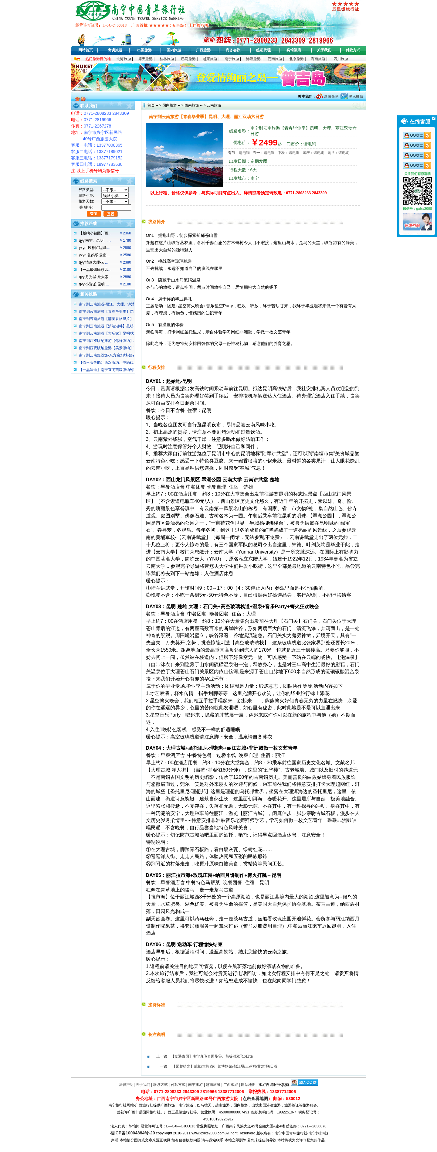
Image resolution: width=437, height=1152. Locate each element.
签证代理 (263, 50)
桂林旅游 (167, 59)
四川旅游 (341, 59)
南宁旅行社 (318, 1133)
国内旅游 (174, 50)
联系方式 (160, 1084)
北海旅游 (124, 59)
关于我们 (324, 50)
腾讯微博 (355, 96)
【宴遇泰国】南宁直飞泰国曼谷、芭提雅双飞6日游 (212, 1056)
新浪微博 (330, 96)
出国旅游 (144, 50)
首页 (151, 105)
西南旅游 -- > (195, 105)
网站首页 (85, 50)
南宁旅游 (232, 59)
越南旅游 (213, 1084)
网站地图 (248, 1084)
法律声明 (126, 1084)
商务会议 (233, 50)
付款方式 (353, 50)
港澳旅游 (253, 59)
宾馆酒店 (293, 50)
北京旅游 (296, 59)
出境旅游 (115, 50)
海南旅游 (318, 59)
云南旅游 (275, 59)
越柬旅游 (210, 59)
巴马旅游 (188, 59)
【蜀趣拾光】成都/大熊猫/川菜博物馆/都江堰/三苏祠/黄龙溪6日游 (224, 1066)
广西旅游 (203, 50)
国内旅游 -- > (173, 105)
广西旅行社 (144, 1105)
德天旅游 (145, 59)
